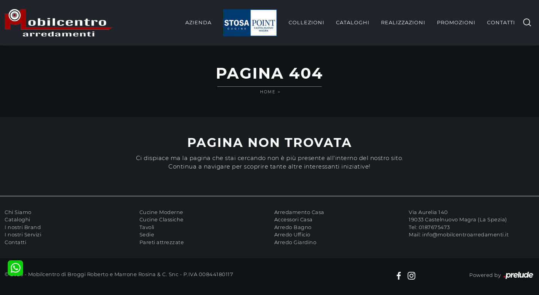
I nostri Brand (23, 227)
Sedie (146, 234)
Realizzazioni (403, 22)
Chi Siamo (18, 212)
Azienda (198, 22)
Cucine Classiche (161, 219)
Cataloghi (352, 22)
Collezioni (306, 22)
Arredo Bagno (293, 227)
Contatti (501, 22)
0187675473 (434, 227)
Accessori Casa (293, 219)
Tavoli (146, 227)
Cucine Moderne (161, 212)
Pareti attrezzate (161, 242)
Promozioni (456, 22)
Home (268, 91)
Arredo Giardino (295, 242)
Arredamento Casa (299, 212)
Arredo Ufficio (292, 234)
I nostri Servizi (23, 234)
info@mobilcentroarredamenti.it (465, 234)
